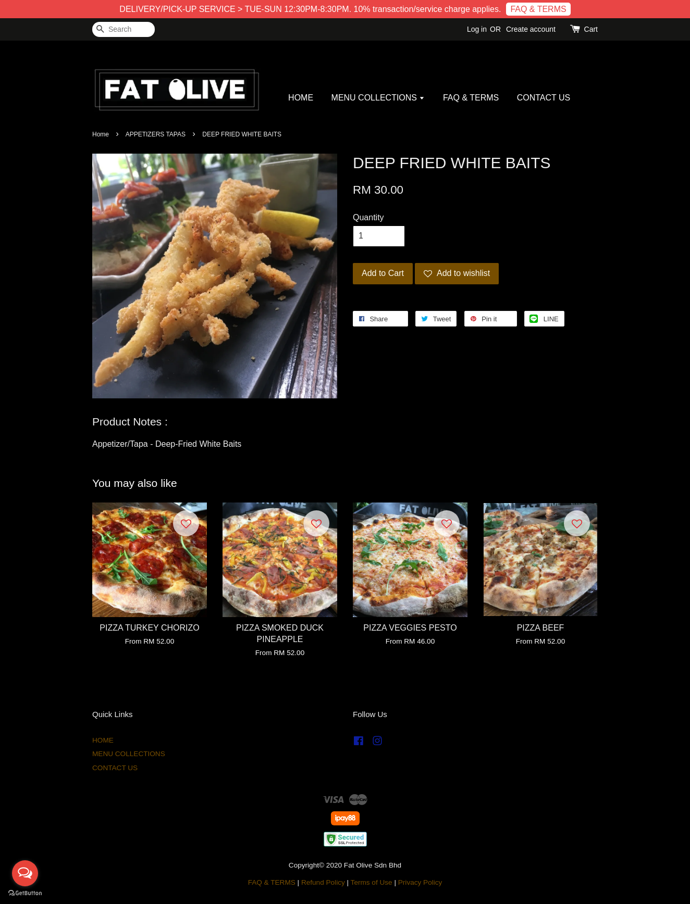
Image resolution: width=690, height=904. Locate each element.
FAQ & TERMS (538, 9)
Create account (531, 29)
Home (100, 134)
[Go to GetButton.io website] (25, 893)
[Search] (123, 29)
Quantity (368, 217)
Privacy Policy (420, 882)
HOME (300, 97)
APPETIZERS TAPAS (156, 134)
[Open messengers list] (25, 873)
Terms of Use (371, 882)
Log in (477, 29)
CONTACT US (544, 97)
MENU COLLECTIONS (378, 97)
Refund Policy (323, 882)
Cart (591, 29)
